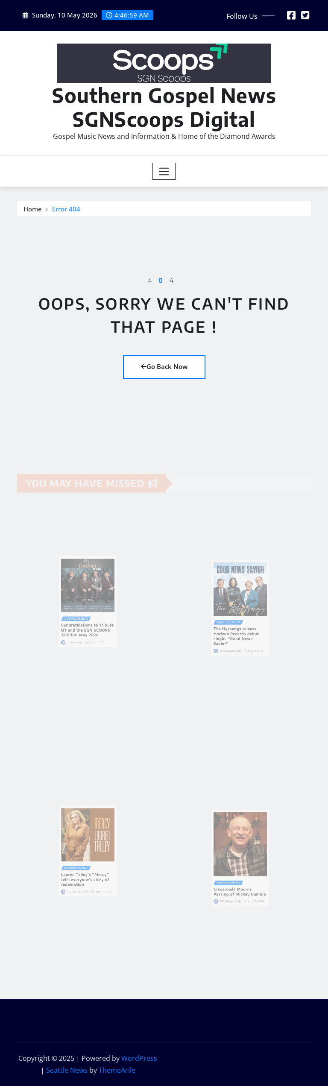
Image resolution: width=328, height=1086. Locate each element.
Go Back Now (164, 366)
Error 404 (66, 211)
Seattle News (67, 1070)
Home (32, 211)
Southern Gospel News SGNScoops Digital (164, 107)
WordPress (139, 1058)
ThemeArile (117, 1070)
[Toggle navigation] (164, 171)
